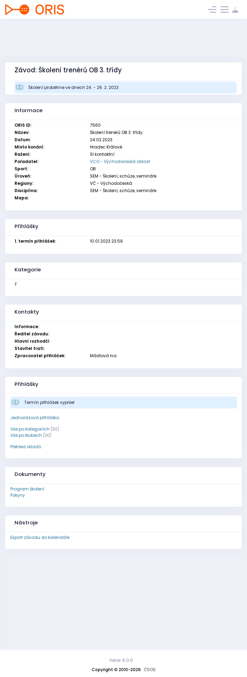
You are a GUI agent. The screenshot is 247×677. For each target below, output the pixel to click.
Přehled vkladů (25, 447)
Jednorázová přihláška (34, 418)
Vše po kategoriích (29, 429)
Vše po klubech (26, 435)
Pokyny (17, 495)
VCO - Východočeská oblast (120, 161)
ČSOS (150, 670)
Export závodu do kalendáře (40, 537)
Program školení (27, 489)
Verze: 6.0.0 (121, 660)
